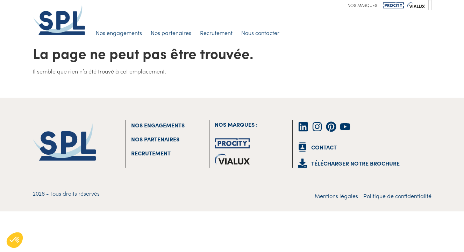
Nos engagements (119, 32)
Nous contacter (260, 32)
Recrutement (216, 32)
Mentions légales (336, 196)
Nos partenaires (171, 32)
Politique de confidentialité (397, 196)
